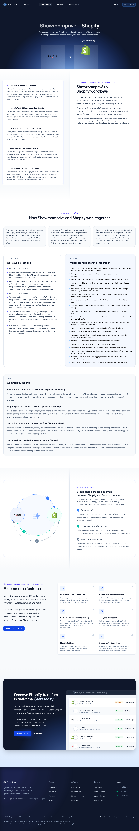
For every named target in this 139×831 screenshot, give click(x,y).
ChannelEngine (131, 817)
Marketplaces (76, 791)
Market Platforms (77, 796)
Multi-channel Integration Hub (72, 595)
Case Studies (98, 787)
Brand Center (98, 800)
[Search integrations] (109, 5)
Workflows (52, 791)
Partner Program (100, 791)
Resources (74, 4)
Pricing (60, 4)
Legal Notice (71, 817)
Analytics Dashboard (108, 618)
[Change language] (116, 4)
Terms (53, 817)
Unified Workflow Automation (111, 595)
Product (51, 782)
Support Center (99, 796)
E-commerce (75, 787)
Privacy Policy (61, 817)
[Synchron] (11, 4)
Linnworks (121, 817)
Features (28, 4)
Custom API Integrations (109, 643)
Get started (129, 4)
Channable (112, 817)
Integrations (45, 4)
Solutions (74, 782)
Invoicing (74, 800)
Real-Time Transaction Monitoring (74, 618)
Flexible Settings (67, 643)
